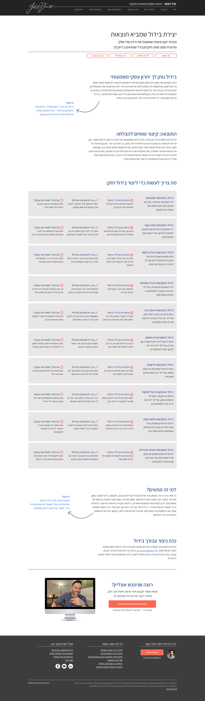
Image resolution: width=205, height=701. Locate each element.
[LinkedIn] (70, 666)
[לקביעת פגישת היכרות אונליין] (132, 604)
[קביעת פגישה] (97, 56)
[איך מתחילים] (120, 56)
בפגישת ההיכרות (145, 550)
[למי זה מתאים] (143, 56)
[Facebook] (57, 666)
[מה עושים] (166, 56)
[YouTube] (64, 666)
